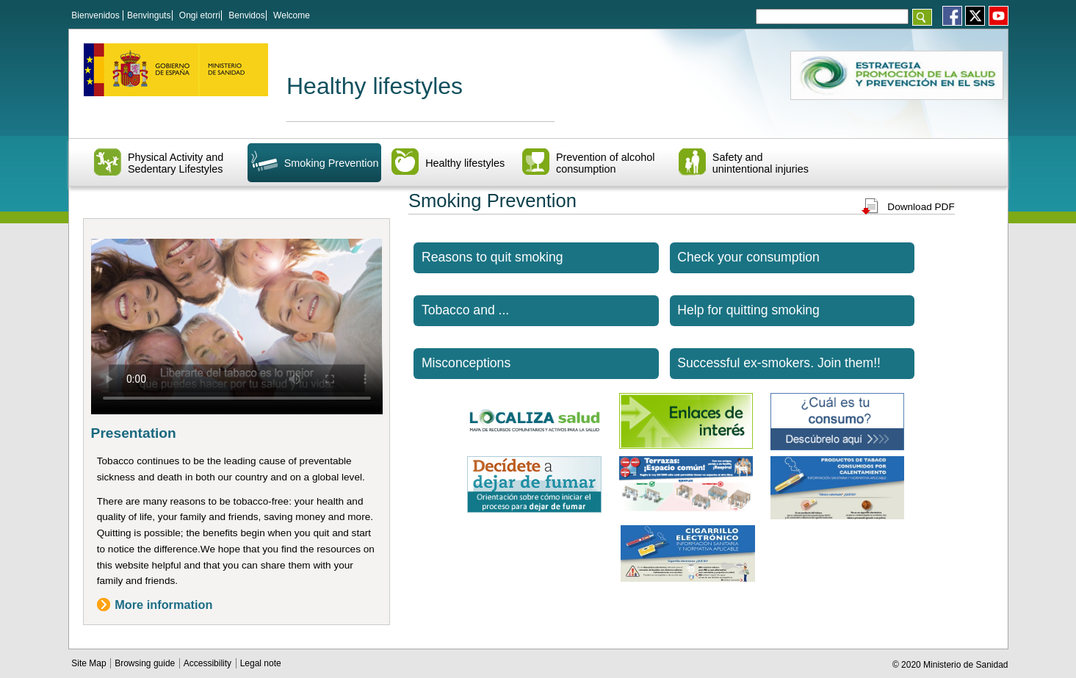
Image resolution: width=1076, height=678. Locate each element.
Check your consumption (748, 257)
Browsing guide (146, 663)
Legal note (260, 663)
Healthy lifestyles (374, 86)
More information (163, 604)
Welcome (291, 15)
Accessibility (209, 663)
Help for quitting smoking (748, 310)
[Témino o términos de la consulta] (832, 16)
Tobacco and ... (465, 310)
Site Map (90, 663)
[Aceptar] (922, 17)
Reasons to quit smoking (492, 257)
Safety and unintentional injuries (760, 163)
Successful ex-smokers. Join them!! (779, 363)
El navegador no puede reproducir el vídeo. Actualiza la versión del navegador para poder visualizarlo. (237, 320)
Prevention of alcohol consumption (605, 163)
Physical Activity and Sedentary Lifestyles (175, 163)
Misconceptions (466, 363)
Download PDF (920, 206)
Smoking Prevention (331, 163)
